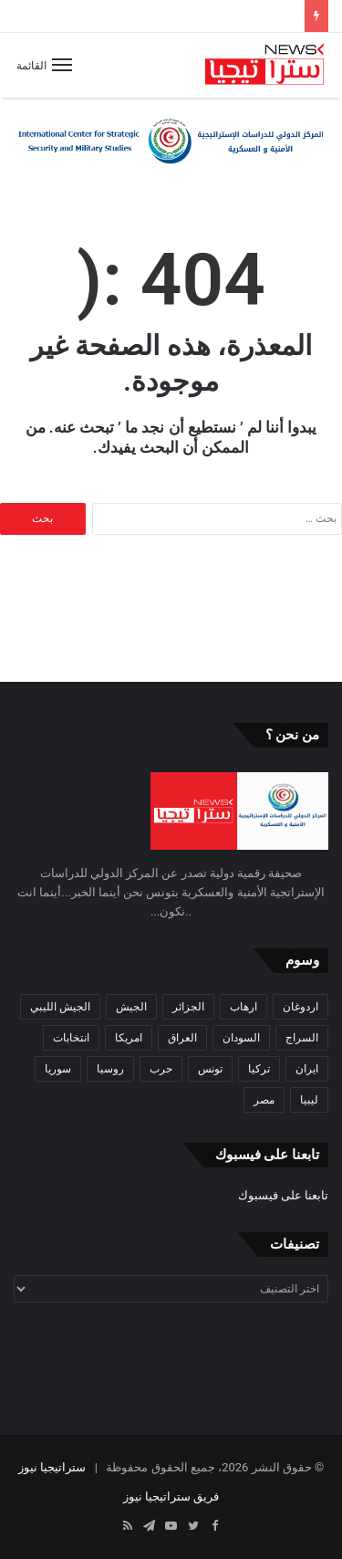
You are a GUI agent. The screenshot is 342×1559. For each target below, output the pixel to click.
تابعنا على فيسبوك (283, 1195)
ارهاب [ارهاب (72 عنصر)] (243, 1006)
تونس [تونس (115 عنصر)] (210, 1068)
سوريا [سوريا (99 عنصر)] (58, 1068)
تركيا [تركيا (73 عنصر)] (259, 1068)
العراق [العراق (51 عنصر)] (182, 1037)
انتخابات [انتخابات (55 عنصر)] (71, 1037)
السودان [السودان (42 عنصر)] (241, 1037)
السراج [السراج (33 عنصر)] (301, 1037)
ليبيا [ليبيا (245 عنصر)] (309, 1099)
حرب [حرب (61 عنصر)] (161, 1068)
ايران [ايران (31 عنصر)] (306, 1068)
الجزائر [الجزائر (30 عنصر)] (188, 1006)
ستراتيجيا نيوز (52, 1467)
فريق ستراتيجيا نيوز (171, 1496)
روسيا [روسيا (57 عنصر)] (110, 1068)
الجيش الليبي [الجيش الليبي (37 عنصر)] (60, 1006)
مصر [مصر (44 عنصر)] (264, 1099)
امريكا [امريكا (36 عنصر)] (128, 1037)
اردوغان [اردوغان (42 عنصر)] (300, 1006)
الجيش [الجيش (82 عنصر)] (131, 1006)
